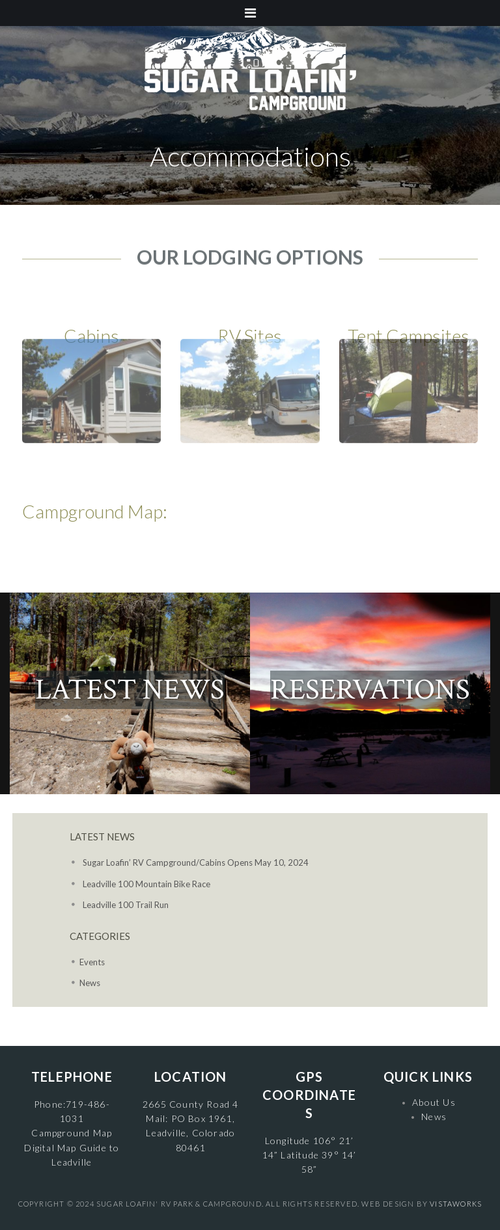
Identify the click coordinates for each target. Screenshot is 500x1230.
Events (92, 962)
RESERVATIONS (370, 690)
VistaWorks (456, 1203)
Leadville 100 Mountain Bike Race (146, 884)
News (89, 983)
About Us (434, 1102)
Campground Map (71, 1132)
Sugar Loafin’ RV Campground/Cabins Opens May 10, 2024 (196, 862)
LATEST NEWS (130, 690)
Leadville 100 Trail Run (126, 905)
